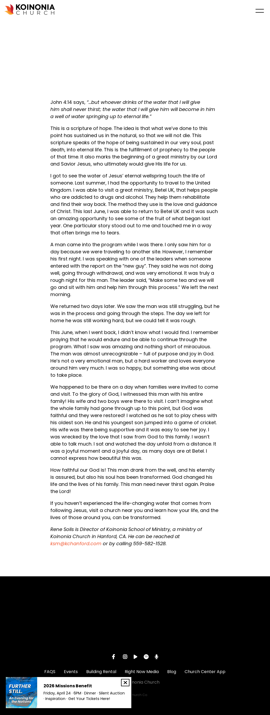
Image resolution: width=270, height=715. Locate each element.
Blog (171, 672)
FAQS (49, 672)
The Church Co (135, 695)
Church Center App (205, 672)
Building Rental (101, 672)
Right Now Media (142, 672)
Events (71, 672)
